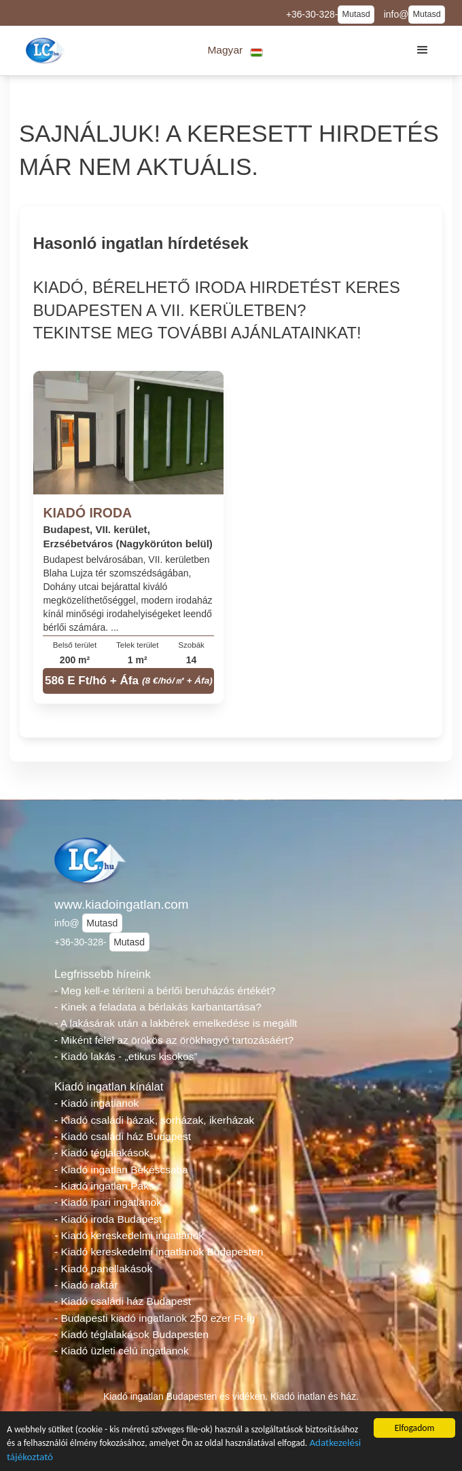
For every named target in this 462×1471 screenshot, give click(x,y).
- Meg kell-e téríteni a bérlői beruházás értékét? (164, 990)
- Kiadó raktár (86, 1285)
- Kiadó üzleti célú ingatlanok (121, 1350)
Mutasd (356, 14)
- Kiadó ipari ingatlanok (108, 1202)
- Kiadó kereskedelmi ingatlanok (129, 1235)
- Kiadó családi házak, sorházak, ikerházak (154, 1120)
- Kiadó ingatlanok (96, 1103)
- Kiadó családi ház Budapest (122, 1136)
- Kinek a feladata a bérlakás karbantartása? (158, 1007)
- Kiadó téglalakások (101, 1152)
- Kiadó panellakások (103, 1268)
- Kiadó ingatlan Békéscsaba (121, 1169)
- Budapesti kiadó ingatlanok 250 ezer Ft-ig (154, 1318)
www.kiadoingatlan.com (121, 904)
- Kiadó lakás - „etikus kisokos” (126, 1056)
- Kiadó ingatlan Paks (104, 1186)
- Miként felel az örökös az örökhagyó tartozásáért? (174, 1040)
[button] (235, 50)
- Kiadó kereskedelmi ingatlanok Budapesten (158, 1251)
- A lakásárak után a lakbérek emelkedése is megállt (175, 1023)
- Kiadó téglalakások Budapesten (131, 1334)
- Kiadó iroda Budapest (108, 1219)
